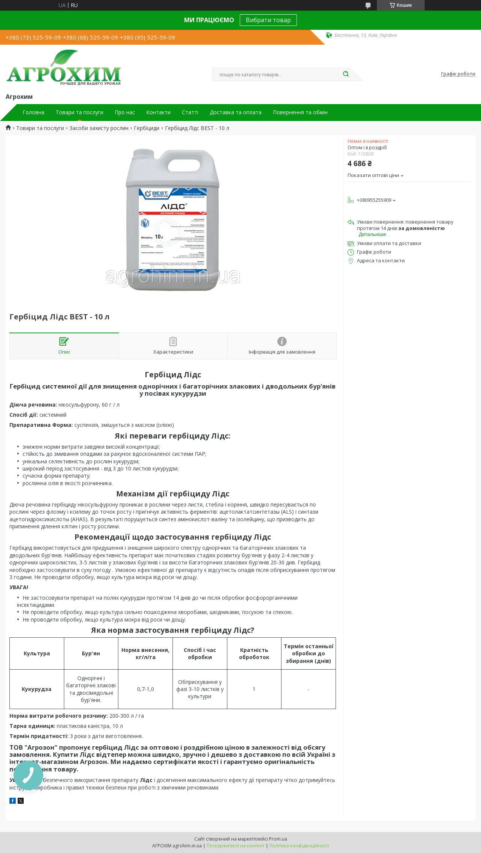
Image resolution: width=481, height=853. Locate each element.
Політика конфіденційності (299, 845)
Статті (190, 112)
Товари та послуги (79, 112)
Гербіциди (146, 128)
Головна (33, 112)
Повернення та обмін (300, 112)
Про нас (125, 112)
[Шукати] (345, 74)
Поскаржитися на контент (236, 845)
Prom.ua (278, 839)
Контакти (158, 112)
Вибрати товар (268, 20)
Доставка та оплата (236, 112)
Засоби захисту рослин (99, 128)
